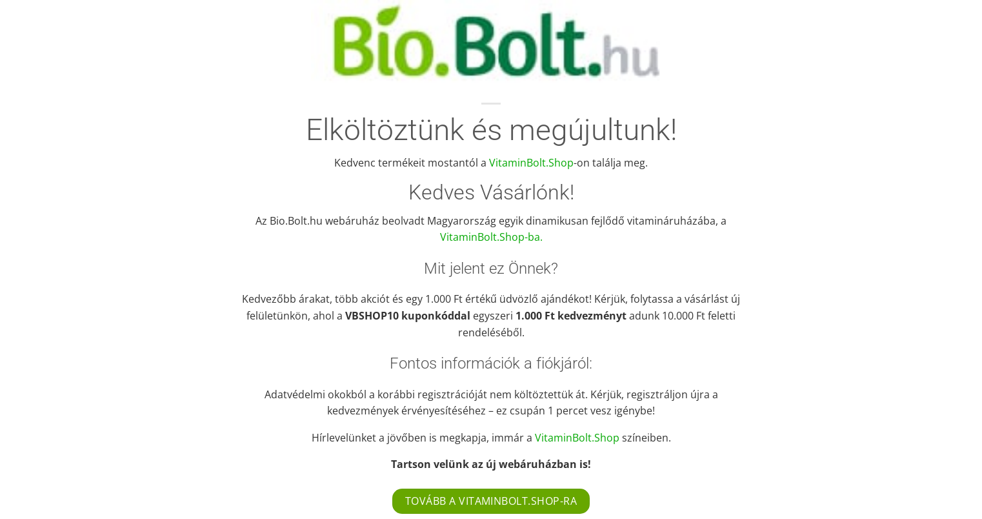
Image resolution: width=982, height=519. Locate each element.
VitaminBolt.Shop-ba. (491, 237)
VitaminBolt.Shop (531, 163)
